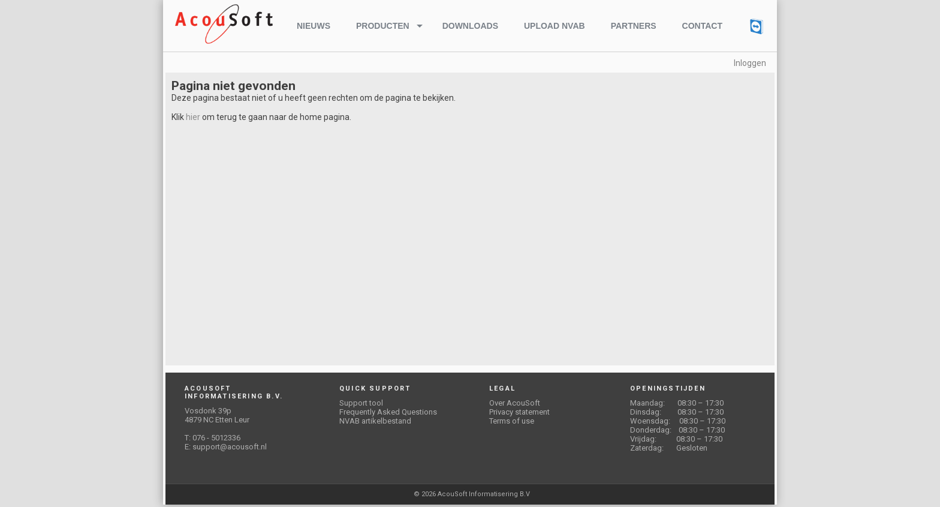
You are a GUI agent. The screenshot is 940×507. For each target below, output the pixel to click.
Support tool (361, 402)
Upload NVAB (554, 26)
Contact (702, 26)
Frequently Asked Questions (388, 411)
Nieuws (313, 26)
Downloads (470, 26)
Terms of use (511, 420)
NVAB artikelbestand (375, 420)
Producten (382, 26)
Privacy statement (519, 411)
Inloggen (750, 63)
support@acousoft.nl (229, 446)
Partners (633, 26)
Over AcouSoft (514, 402)
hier (193, 117)
